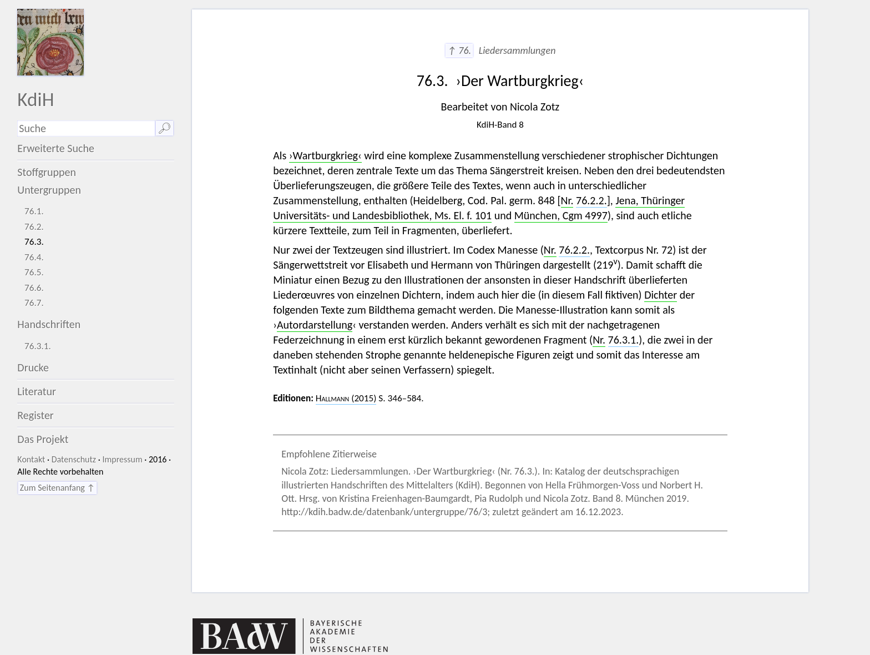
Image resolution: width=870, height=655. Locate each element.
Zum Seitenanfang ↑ (57, 487)
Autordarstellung (314, 324)
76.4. (34, 257)
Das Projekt (42, 439)
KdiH (35, 99)
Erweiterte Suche (55, 148)
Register (35, 415)
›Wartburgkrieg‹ (325, 155)
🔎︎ (164, 128)
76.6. (34, 288)
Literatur (36, 391)
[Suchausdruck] (86, 128)
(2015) (346, 398)
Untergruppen (49, 189)
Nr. (567, 200)
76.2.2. (591, 200)
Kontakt (31, 459)
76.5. (34, 272)
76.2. (34, 227)
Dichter (660, 294)
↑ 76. (459, 50)
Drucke (33, 367)
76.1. (34, 211)
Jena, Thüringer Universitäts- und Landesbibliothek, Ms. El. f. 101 (479, 208)
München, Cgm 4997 (561, 215)
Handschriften (48, 324)
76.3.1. (37, 346)
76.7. (34, 303)
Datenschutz (74, 459)
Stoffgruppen (46, 172)
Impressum (122, 459)
